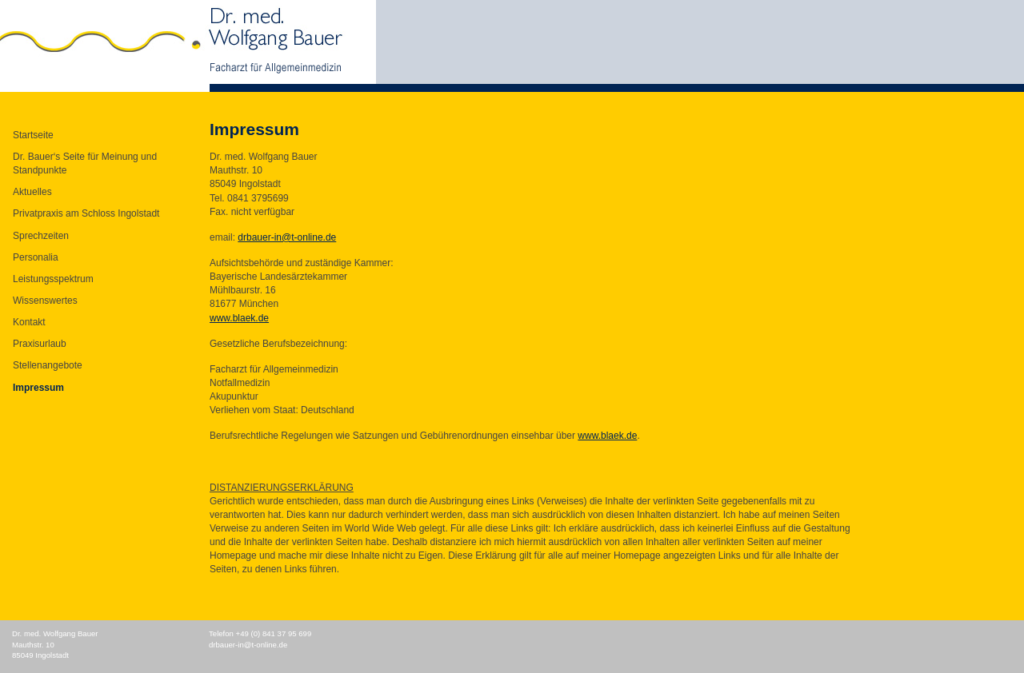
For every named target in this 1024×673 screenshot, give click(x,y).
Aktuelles (32, 191)
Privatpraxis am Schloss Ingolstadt (86, 213)
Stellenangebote (47, 365)
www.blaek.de (239, 318)
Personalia (35, 257)
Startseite (33, 135)
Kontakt (29, 322)
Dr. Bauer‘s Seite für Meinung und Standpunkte (85, 163)
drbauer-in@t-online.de (287, 237)
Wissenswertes (45, 300)
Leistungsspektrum (53, 279)
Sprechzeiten (41, 235)
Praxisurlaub (39, 343)
